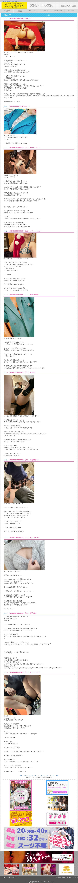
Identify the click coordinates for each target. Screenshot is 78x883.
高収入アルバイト (66, 877)
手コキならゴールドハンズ (11, 877)
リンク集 (75, 877)
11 (32, 775)
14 (41, 775)
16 (47, 775)
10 (29, 775)
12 (35, 775)
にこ (5, 19)
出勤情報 (57, 877)
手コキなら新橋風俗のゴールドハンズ (11, 1)
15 (44, 775)
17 (50, 775)
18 (53, 775)
